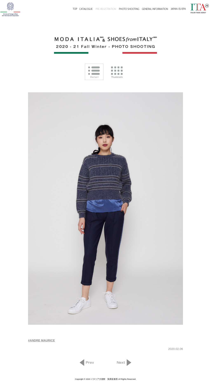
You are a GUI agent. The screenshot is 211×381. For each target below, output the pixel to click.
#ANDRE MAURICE (41, 340)
